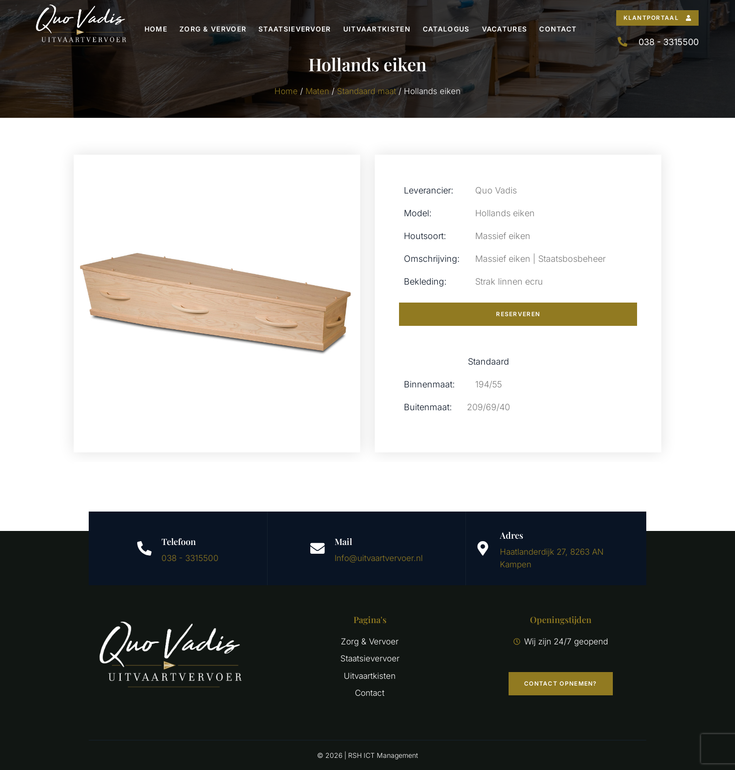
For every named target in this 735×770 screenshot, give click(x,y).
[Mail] (317, 548)
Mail (343, 541)
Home (155, 29)
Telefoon (178, 541)
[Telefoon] (144, 548)
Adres (511, 535)
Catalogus (446, 29)
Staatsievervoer (294, 29)
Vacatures (504, 29)
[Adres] (483, 548)
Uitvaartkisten (377, 29)
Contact (557, 29)
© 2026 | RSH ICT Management (367, 755)
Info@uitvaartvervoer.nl (379, 558)
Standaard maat (366, 91)
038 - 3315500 (190, 558)
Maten (317, 91)
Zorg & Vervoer (212, 29)
